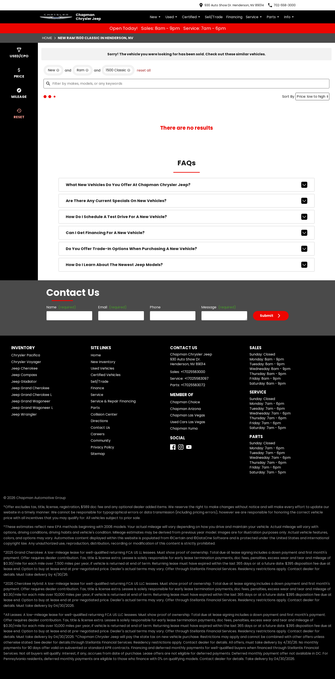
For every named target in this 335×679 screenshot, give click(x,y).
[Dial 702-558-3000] (286, 4)
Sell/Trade (223, 13)
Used (186, 13)
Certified (203, 13)
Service (258, 13)
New (170, 13)
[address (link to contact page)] (242, 4)
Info (290, 13)
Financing (240, 13)
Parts (275, 13)
